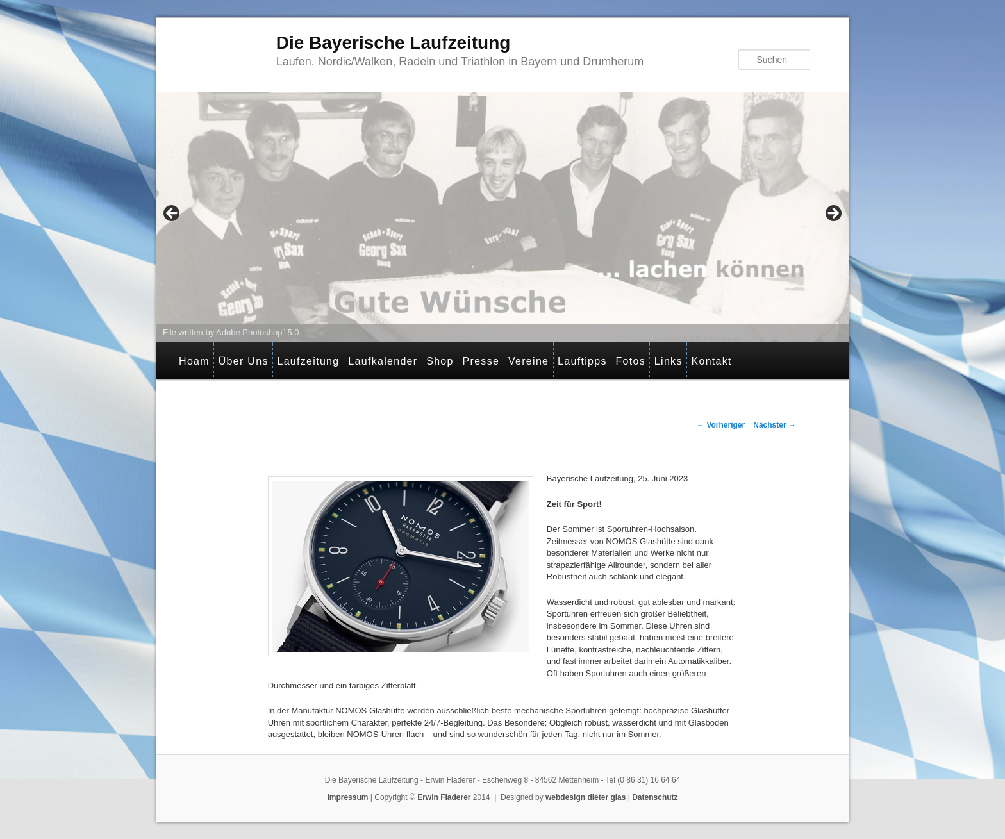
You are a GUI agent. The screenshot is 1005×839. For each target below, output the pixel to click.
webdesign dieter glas (585, 797)
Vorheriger (721, 424)
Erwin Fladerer (443, 797)
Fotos (631, 361)
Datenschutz (654, 797)
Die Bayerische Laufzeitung (393, 43)
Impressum (347, 797)
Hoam (194, 361)
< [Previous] (172, 214)
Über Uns (244, 361)
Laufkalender (382, 361)
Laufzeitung (308, 361)
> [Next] (832, 214)
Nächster (774, 424)
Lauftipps (582, 361)
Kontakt (711, 361)
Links (668, 361)
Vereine (528, 361)
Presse (481, 361)
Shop (440, 361)
